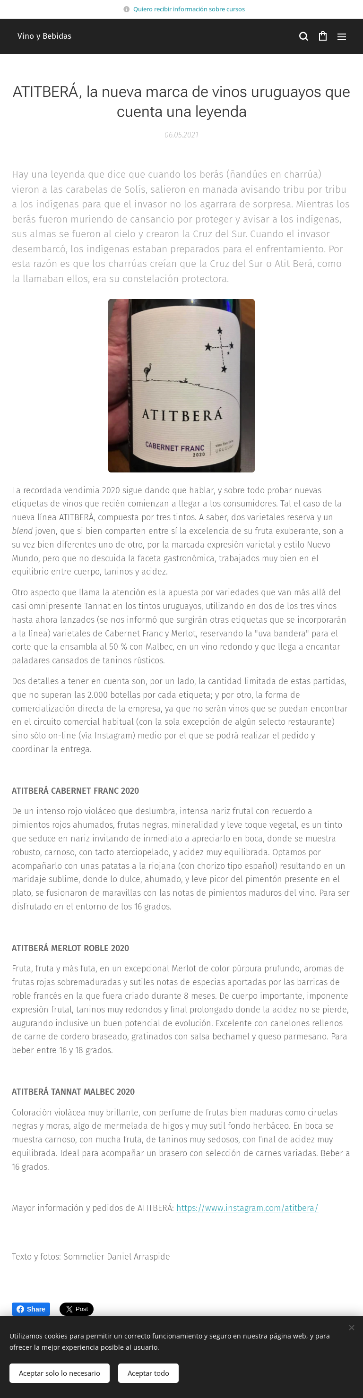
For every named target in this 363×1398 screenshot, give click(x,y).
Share (31, 1309)
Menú (341, 36)
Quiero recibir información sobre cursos (189, 9)
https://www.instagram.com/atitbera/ (247, 1208)
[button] (303, 36)
